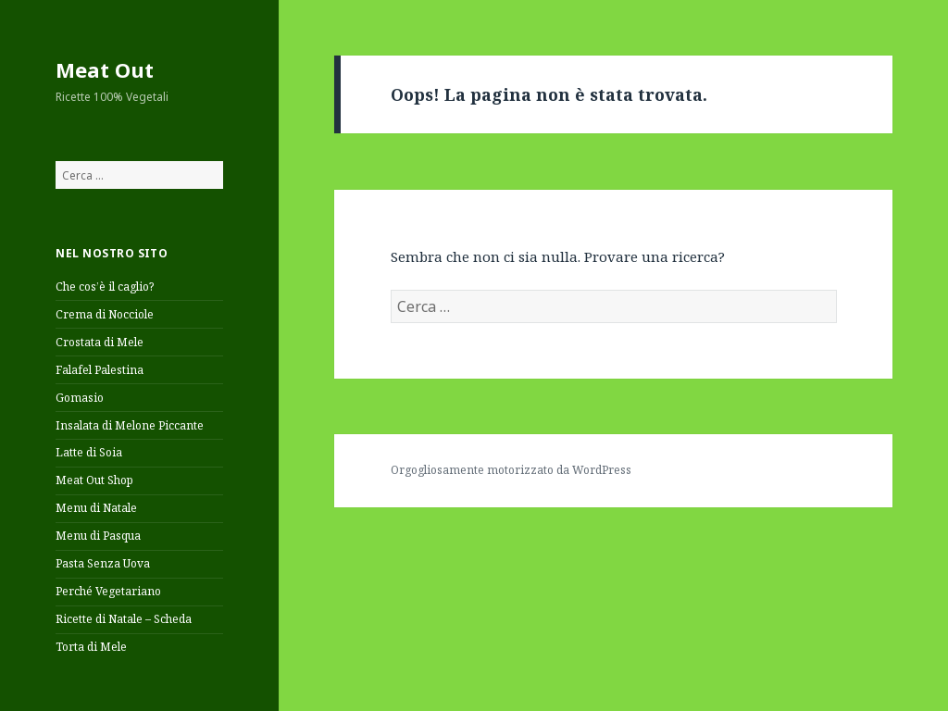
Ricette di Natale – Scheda (124, 619)
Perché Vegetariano (108, 591)
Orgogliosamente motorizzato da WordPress (511, 470)
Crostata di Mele (99, 342)
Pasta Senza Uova (103, 563)
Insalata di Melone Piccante (130, 425)
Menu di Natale (96, 508)
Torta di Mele (91, 647)
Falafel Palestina (99, 370)
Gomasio (80, 397)
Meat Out (105, 69)
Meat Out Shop (94, 480)
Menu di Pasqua (98, 535)
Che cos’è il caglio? (105, 286)
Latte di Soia (89, 452)
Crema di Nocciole (105, 314)
